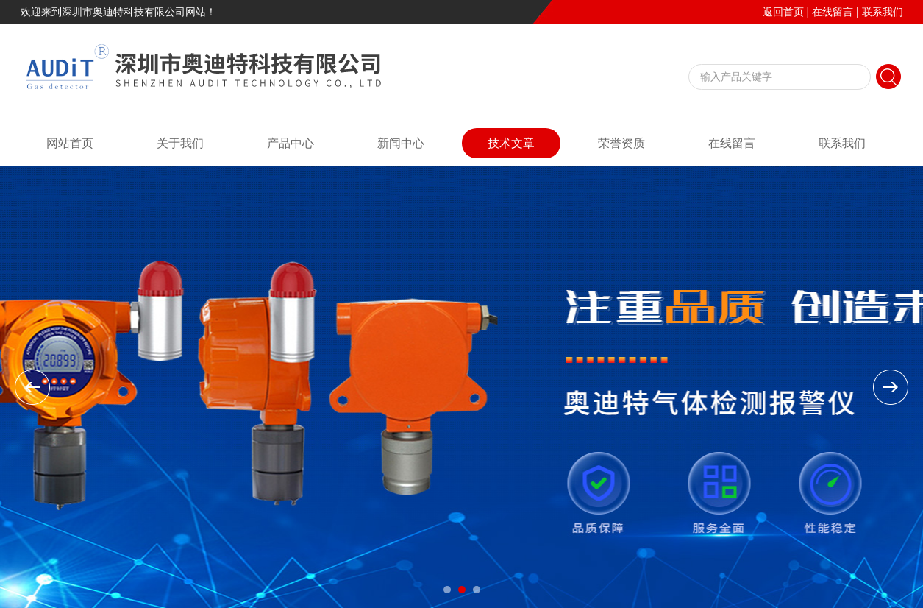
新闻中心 (400, 143)
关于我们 (180, 143)
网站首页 (69, 143)
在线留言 (832, 12)
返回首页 (783, 12)
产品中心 (290, 143)
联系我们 (882, 12)
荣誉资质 (621, 143)
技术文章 (511, 143)
